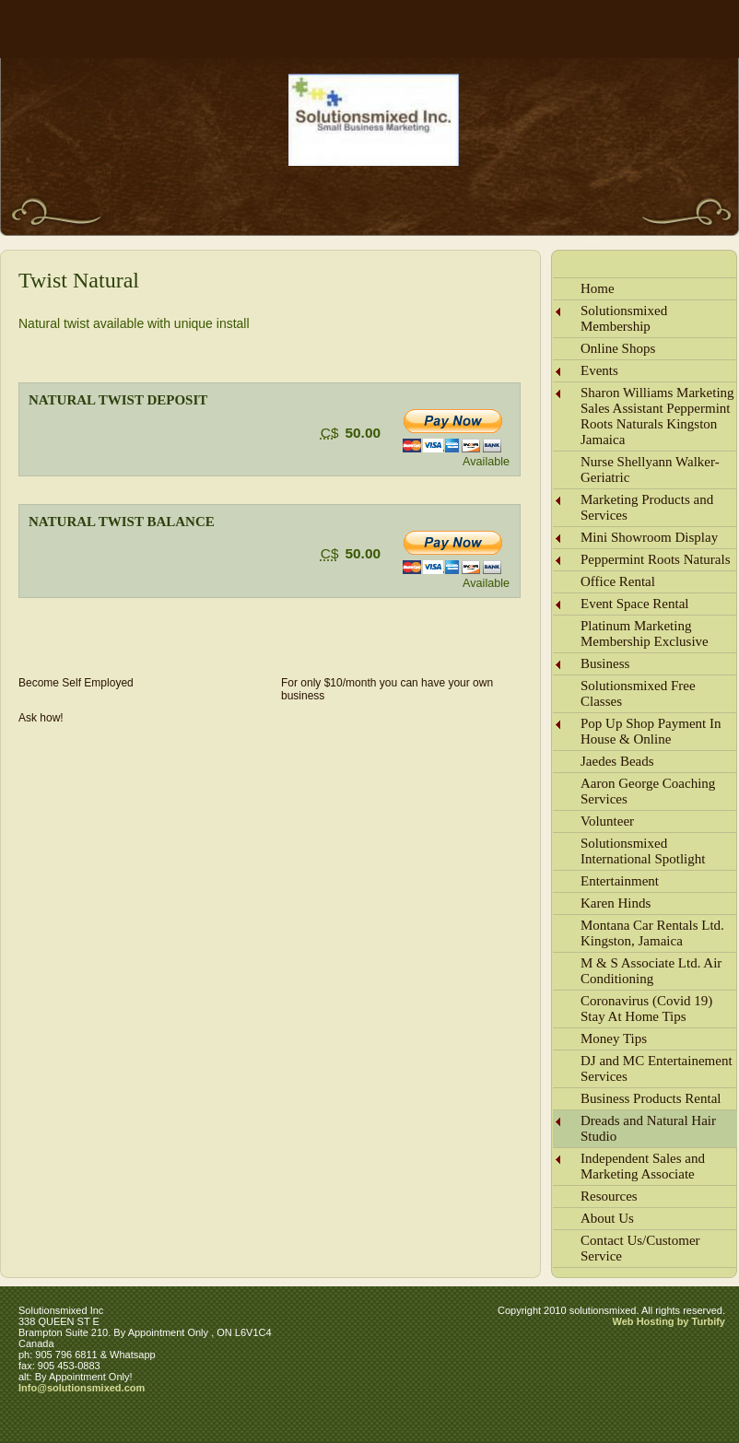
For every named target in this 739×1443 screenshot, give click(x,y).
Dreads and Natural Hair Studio (648, 1128)
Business (605, 663)
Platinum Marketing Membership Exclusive (645, 633)
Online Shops (618, 348)
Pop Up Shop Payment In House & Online (651, 731)
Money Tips (614, 1038)
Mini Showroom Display (649, 537)
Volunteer (607, 821)
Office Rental (618, 581)
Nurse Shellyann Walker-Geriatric (650, 469)
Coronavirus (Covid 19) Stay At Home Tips (646, 1008)
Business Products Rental (651, 1098)
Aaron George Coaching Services (648, 791)
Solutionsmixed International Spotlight (643, 851)
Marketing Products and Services (647, 507)
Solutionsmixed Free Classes (638, 693)
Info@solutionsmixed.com (81, 1387)
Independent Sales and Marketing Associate (643, 1166)
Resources (609, 1196)
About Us (607, 1218)
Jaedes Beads (617, 761)
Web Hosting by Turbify (669, 1321)
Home (598, 288)
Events (599, 370)
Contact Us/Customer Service (640, 1248)
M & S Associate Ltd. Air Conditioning (651, 971)
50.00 (363, 432)
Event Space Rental (634, 603)
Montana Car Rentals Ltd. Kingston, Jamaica (652, 933)
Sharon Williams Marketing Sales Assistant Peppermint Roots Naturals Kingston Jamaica (657, 416)
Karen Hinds (616, 903)
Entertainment (620, 881)
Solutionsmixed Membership (624, 318)
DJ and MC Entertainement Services (657, 1068)
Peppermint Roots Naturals (655, 559)
